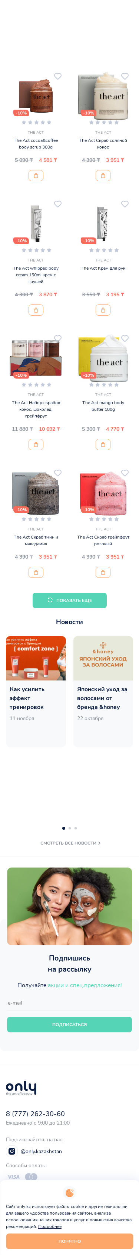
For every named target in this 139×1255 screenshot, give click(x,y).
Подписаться (69, 1025)
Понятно (70, 1241)
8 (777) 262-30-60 (35, 1113)
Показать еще (69, 600)
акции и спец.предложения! (85, 985)
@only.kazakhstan (34, 1151)
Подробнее (50, 1226)
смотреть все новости (71, 843)
